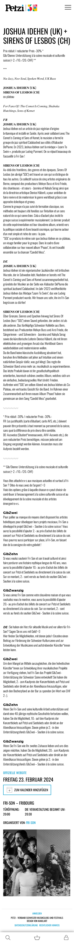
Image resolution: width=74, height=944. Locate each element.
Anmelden (37, 913)
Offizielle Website (15, 772)
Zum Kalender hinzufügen (27, 790)
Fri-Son (31, 822)
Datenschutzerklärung (26, 925)
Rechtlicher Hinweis (49, 925)
